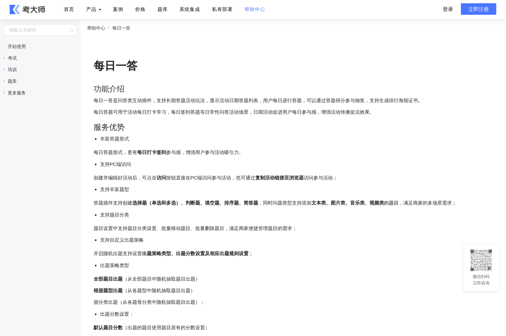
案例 (118, 9)
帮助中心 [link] (96, 28)
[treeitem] (40, 46)
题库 (162, 9)
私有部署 (222, 9)
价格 (140, 9)
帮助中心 (255, 9)
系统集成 (189, 9)
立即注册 (478, 9)
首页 (69, 9)
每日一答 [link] (121, 28)
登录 (448, 9)
